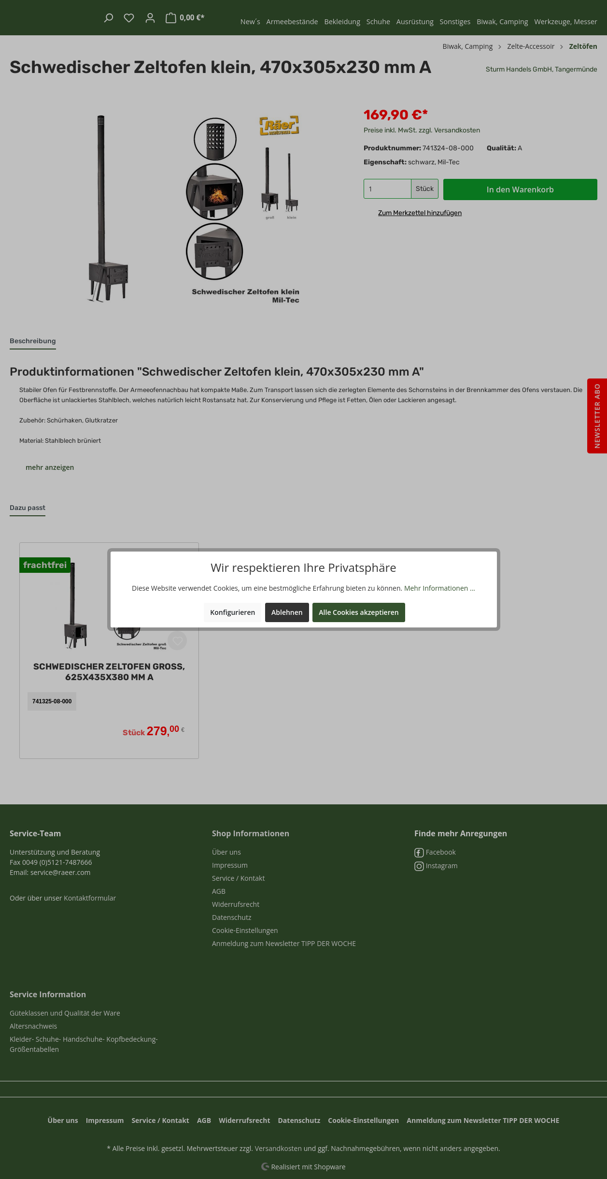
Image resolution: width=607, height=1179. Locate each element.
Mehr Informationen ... (439, 588)
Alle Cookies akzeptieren (358, 612)
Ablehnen (287, 612)
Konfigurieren (232, 612)
